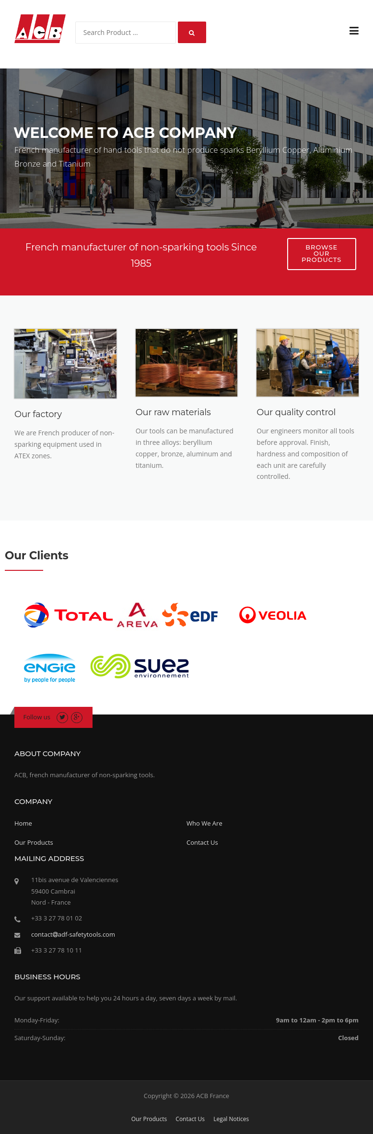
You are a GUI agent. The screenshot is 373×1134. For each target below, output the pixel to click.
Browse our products (321, 253)
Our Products (33, 842)
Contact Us (202, 842)
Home (23, 823)
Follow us (37, 717)
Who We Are (204, 823)
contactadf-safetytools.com (73, 934)
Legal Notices (231, 1119)
